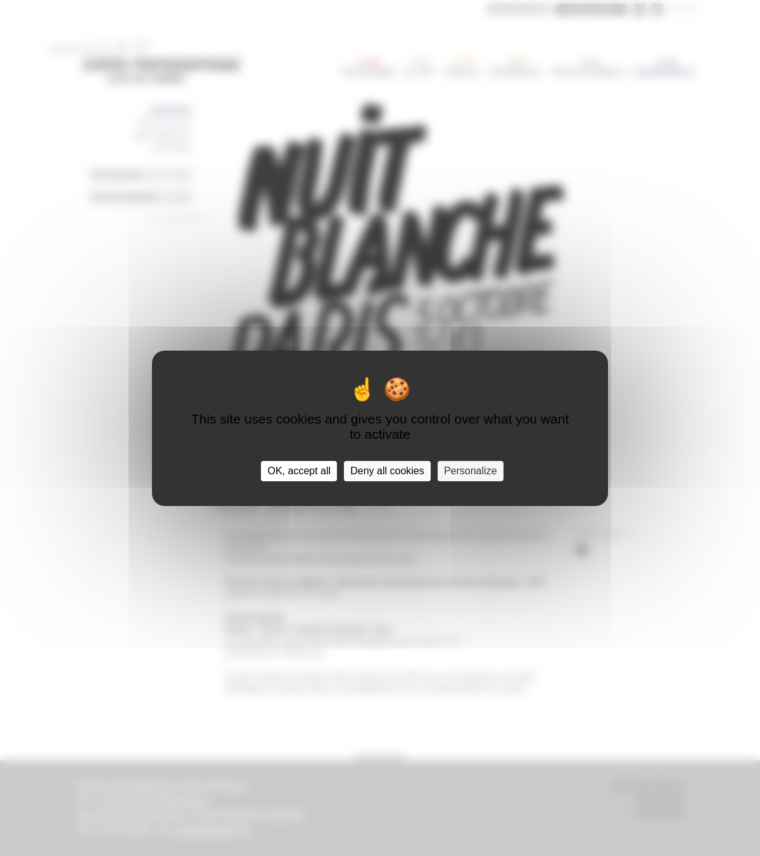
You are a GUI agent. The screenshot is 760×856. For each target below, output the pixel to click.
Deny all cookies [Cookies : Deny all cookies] (387, 470)
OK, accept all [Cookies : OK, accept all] (299, 470)
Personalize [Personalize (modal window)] (470, 470)
